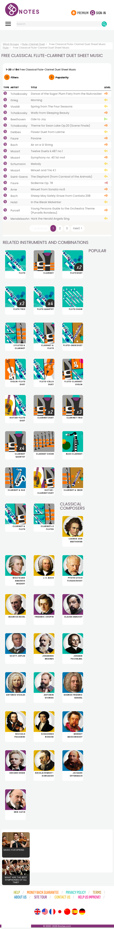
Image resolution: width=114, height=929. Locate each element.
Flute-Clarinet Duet (33, 44)
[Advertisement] (57, 35)
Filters (14, 77)
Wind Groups (11, 44)
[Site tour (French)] (52, 913)
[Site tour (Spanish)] (74, 913)
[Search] (104, 24)
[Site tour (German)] (82, 913)
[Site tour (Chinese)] (67, 913)
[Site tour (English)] (37, 913)
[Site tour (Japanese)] (59, 913)
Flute (6, 47)
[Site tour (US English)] (44, 913)
